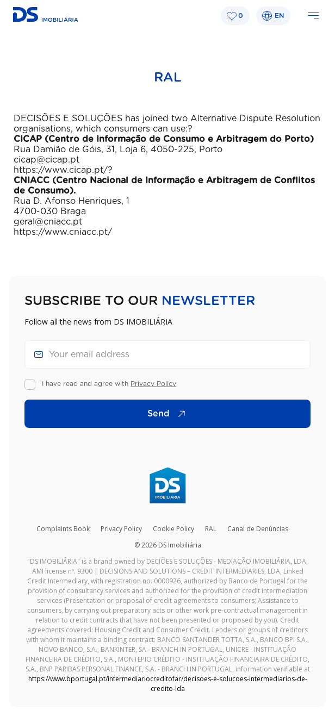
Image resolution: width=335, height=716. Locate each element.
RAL (210, 528)
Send (169, 413)
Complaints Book (63, 528)
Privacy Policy (153, 384)
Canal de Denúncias (257, 528)
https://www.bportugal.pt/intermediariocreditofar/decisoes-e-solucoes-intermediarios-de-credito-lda (167, 683)
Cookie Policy (173, 528)
